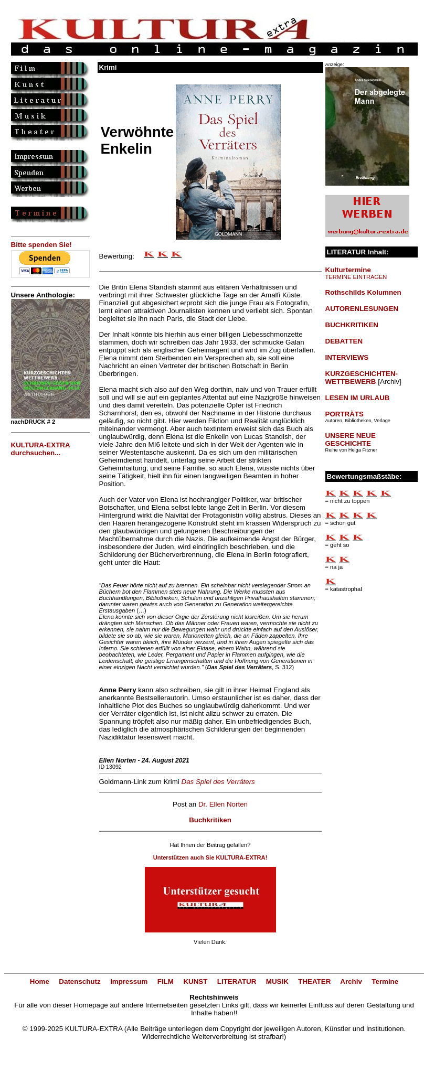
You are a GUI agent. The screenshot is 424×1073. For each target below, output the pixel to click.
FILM (165, 981)
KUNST (195, 981)
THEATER (314, 981)
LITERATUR (237, 981)
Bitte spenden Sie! (41, 245)
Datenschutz (79, 981)
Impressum (128, 981)
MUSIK (277, 981)
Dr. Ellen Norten (223, 804)
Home (39, 981)
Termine (385, 981)
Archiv (351, 981)
